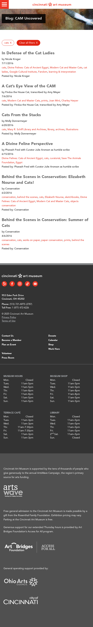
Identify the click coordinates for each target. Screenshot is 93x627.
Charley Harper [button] (69, 100)
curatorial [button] (55, 158)
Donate (52, 336)
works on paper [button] (31, 240)
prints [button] (44, 100)
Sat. (6, 397)
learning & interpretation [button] (62, 72)
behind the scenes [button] (27, 197)
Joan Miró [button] (54, 100)
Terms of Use (8, 321)
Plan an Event (9, 345)
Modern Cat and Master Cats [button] (66, 67)
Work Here (54, 349)
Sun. (6, 401)
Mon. (6, 380)
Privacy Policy (9, 317)
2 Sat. (54, 434)
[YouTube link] (35, 283)
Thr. (6, 390)
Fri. (5, 394)
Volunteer (7, 353)
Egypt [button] (19, 162)
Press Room (8, 358)
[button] (8, 43)
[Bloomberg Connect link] (4, 283)
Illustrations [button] (72, 129)
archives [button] (60, 129)
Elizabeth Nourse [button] (54, 197)
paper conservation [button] (52, 240)
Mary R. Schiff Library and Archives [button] (27, 129)
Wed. (6, 387)
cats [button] (4, 67)
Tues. (6, 383)
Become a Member (11, 340)
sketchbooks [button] (72, 197)
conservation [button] (9, 197)
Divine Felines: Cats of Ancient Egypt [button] (28, 67)
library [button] (50, 129)
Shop (51, 345)
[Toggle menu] (4, 4)
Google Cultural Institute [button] (23, 72)
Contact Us (7, 336)
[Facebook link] (12, 283)
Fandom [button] (42, 72)
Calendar (53, 340)
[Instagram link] (19, 283)
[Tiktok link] (27, 283)
